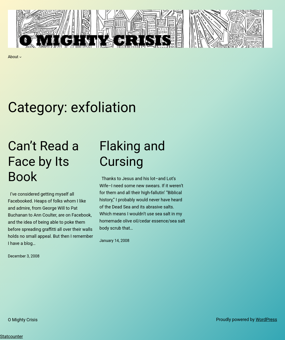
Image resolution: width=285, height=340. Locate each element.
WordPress (266, 319)
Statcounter (11, 336)
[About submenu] (20, 57)
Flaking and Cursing (132, 153)
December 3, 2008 (23, 256)
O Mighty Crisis (23, 319)
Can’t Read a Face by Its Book (43, 161)
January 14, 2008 (114, 240)
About (13, 56)
